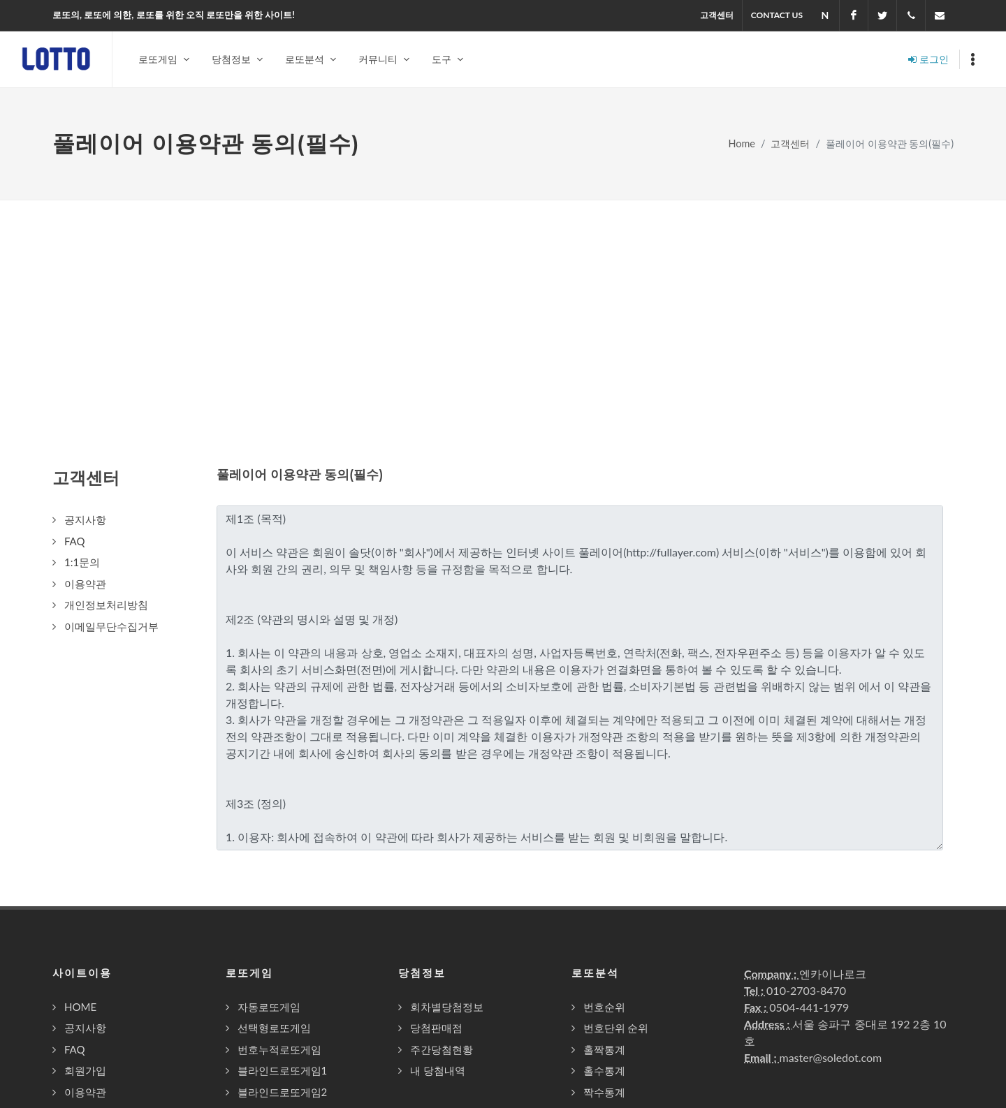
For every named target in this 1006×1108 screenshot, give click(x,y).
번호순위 (604, 1007)
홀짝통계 (604, 1050)
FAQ (74, 1050)
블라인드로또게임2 (283, 1092)
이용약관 (85, 1092)
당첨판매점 (436, 1028)
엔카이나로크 (832, 974)
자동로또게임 (269, 1007)
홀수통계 (604, 1071)
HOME (80, 1007)
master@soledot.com (830, 1058)
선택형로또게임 (274, 1028)
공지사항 (85, 1028)
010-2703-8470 (806, 991)
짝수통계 (604, 1092)
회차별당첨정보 (446, 1007)
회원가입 (85, 1071)
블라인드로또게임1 (283, 1071)
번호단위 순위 (616, 1028)
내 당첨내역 (437, 1071)
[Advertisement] (503, 306)
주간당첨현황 (441, 1050)
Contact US (777, 15)
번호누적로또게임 (279, 1050)
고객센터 (717, 15)
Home (742, 144)
